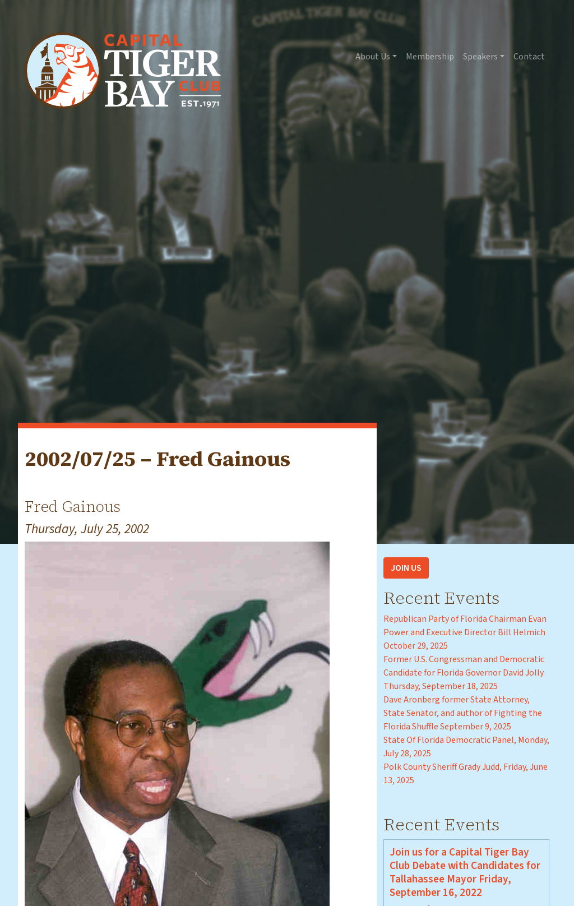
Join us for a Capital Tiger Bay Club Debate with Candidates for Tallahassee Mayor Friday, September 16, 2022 (465, 872)
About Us (372, 56)
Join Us (406, 568)
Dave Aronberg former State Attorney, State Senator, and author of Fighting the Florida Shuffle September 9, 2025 (462, 713)
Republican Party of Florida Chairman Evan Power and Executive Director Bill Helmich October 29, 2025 (465, 632)
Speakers (480, 56)
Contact (529, 56)
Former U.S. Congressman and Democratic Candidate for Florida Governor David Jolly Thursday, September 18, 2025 (463, 672)
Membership (430, 56)
